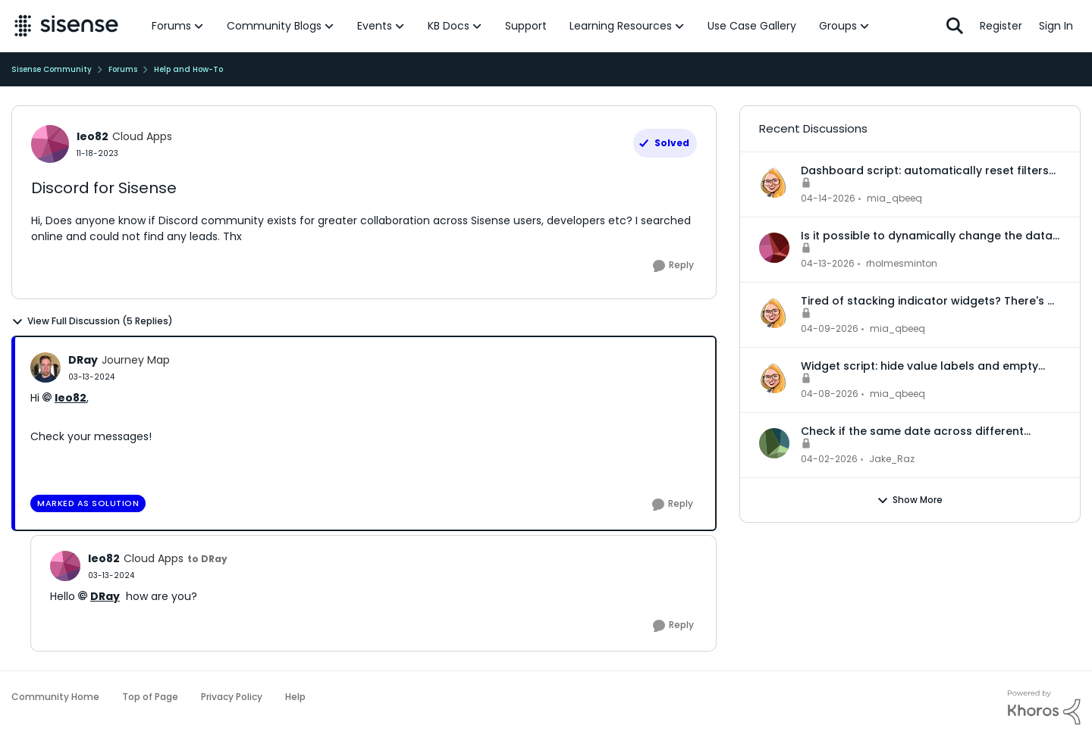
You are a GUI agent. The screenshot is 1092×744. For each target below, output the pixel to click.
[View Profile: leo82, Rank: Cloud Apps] (50, 144)
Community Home (55, 696)
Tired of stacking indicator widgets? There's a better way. (928, 301)
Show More (910, 500)
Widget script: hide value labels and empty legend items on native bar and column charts (930, 366)
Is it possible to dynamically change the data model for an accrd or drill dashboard (927, 235)
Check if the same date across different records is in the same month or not (912, 431)
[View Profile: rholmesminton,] (774, 248)
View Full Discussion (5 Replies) (92, 321)
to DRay (207, 558)
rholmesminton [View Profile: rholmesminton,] (901, 263)
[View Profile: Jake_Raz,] (774, 443)
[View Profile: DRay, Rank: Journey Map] (45, 367)
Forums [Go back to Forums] (122, 69)
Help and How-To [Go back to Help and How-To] (188, 69)
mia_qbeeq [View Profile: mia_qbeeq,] (894, 198)
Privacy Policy (231, 696)
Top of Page (150, 696)
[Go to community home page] (66, 25)
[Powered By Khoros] (1044, 707)
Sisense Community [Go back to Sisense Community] (51, 69)
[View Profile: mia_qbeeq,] (774, 182)
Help (295, 696)
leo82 (70, 397)
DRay (105, 596)
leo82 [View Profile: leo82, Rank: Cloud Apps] (92, 136)
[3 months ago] (828, 198)
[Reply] (673, 266)
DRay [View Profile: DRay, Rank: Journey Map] (83, 359)
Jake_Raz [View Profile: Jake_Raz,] (892, 458)
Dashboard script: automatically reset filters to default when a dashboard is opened (925, 170)
